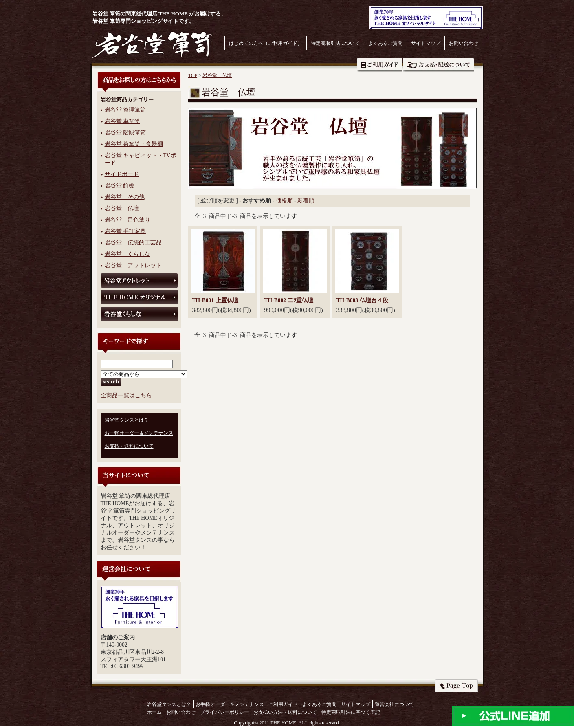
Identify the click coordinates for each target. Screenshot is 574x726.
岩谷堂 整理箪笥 (125, 110)
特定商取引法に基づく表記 (350, 712)
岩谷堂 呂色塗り (127, 220)
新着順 (305, 201)
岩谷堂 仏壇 (122, 208)
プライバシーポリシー (224, 712)
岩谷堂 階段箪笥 (125, 133)
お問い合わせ (463, 43)
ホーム (154, 712)
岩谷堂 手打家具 (125, 231)
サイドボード (122, 174)
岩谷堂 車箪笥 (122, 121)
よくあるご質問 (385, 43)
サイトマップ (425, 43)
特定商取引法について (335, 43)
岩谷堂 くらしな (127, 254)
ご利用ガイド (379, 65)
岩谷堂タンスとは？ (127, 420)
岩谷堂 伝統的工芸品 (133, 243)
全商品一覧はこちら (126, 395)
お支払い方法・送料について (285, 712)
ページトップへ (456, 685)
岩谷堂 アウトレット (133, 265)
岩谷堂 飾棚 (119, 186)
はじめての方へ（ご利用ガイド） (265, 43)
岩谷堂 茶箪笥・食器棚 (134, 144)
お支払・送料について (438, 65)
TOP (193, 75)
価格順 (284, 201)
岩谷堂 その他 (125, 197)
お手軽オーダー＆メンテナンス (139, 433)
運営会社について (394, 704)
